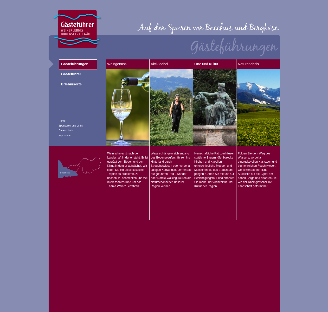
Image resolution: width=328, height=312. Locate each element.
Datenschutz (66, 130)
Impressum (65, 135)
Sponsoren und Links (71, 125)
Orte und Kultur (206, 64)
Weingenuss (117, 64)
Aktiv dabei (159, 64)
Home (62, 120)
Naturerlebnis (248, 64)
